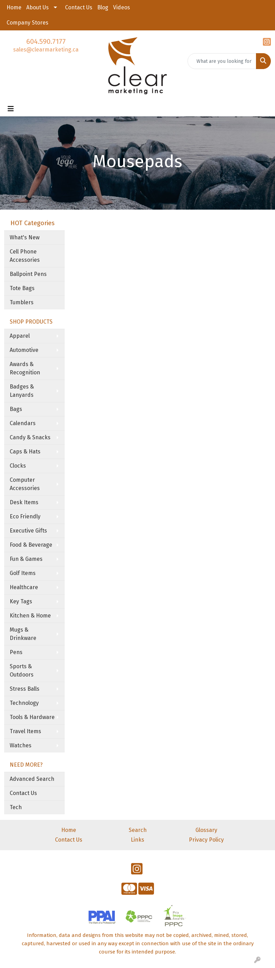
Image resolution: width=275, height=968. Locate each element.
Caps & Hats (25, 451)
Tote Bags (22, 288)
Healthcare (24, 587)
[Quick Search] (221, 61)
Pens (16, 652)
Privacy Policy (206, 839)
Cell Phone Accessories (25, 255)
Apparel (20, 336)
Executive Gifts (28, 530)
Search (138, 830)
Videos (121, 7)
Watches (20, 745)
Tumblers (22, 302)
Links (137, 839)
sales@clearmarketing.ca (46, 49)
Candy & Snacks (30, 437)
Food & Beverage (31, 544)
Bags (16, 409)
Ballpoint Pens (28, 274)
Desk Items (24, 502)
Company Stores (27, 22)
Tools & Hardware (32, 717)
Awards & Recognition (25, 368)
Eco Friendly (25, 516)
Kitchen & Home (30, 615)
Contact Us (78, 7)
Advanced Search (32, 779)
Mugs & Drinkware (23, 633)
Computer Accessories (25, 484)
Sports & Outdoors (22, 670)
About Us (37, 7)
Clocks (18, 465)
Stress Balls (24, 689)
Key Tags (21, 601)
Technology (24, 703)
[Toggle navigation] (10, 109)
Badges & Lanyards (22, 390)
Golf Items (23, 573)
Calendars (23, 423)
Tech (16, 807)
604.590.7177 (46, 41)
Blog (102, 7)
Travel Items (25, 731)
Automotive (24, 350)
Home (14, 7)
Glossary (206, 830)
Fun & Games (26, 559)
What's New (24, 237)
